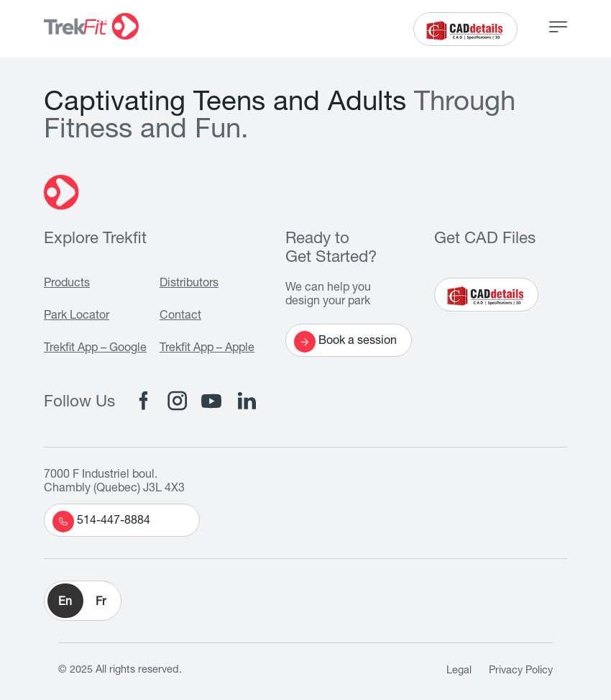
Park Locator (76, 316)
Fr (101, 603)
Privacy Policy (521, 671)
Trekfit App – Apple (207, 349)
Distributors (189, 284)
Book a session (345, 342)
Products (67, 284)
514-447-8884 (101, 521)
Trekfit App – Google (95, 349)
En (65, 603)
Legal (459, 671)
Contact (180, 316)
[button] (82, 601)
